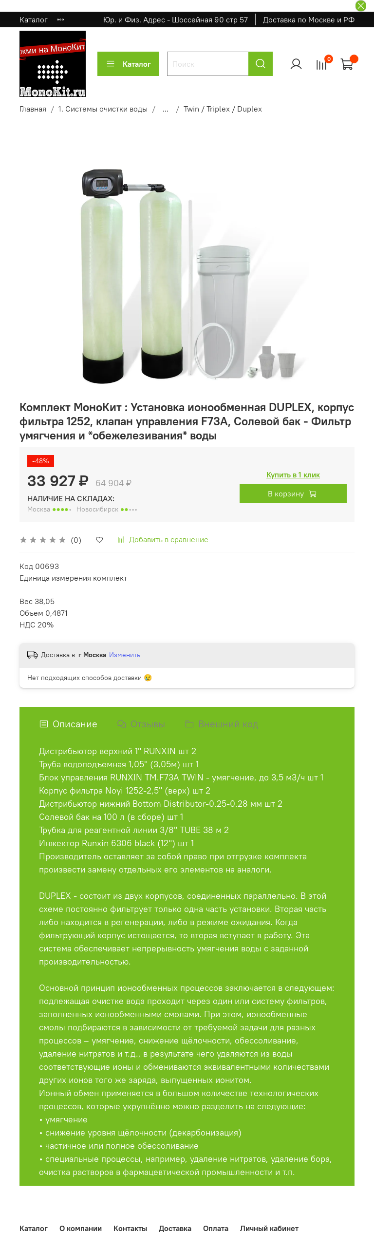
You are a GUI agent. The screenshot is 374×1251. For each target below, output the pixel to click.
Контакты (130, 1228)
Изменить (124, 654)
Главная (32, 109)
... (165, 108)
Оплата (215, 1228)
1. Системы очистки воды (103, 109)
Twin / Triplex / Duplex (223, 109)
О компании (80, 1228)
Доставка (175, 1228)
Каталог (33, 19)
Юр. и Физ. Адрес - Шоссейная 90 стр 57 (175, 19)
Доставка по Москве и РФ (309, 19)
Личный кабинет (269, 1228)
